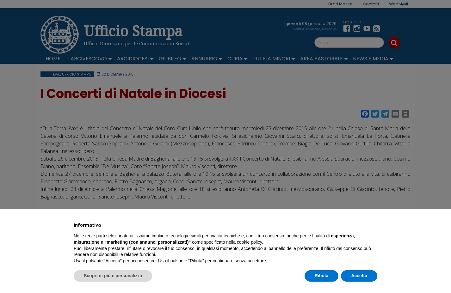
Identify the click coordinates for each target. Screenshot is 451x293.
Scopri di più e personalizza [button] (113, 275)
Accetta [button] (359, 275)
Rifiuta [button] (322, 275)
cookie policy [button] (249, 242)
